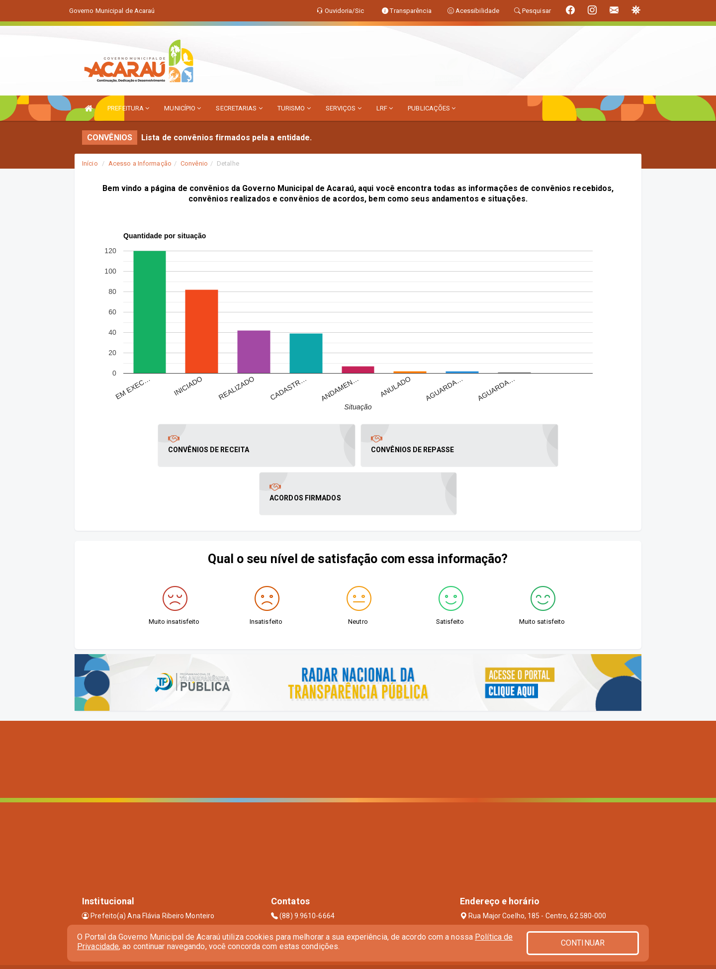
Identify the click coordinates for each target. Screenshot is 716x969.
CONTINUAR (583, 943)
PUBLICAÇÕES (431, 108)
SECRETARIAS (239, 108)
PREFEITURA (128, 108)
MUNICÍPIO (182, 108)
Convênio (194, 163)
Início (90, 163)
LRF (384, 108)
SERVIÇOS (343, 108)
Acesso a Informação (140, 163)
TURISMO (294, 108)
